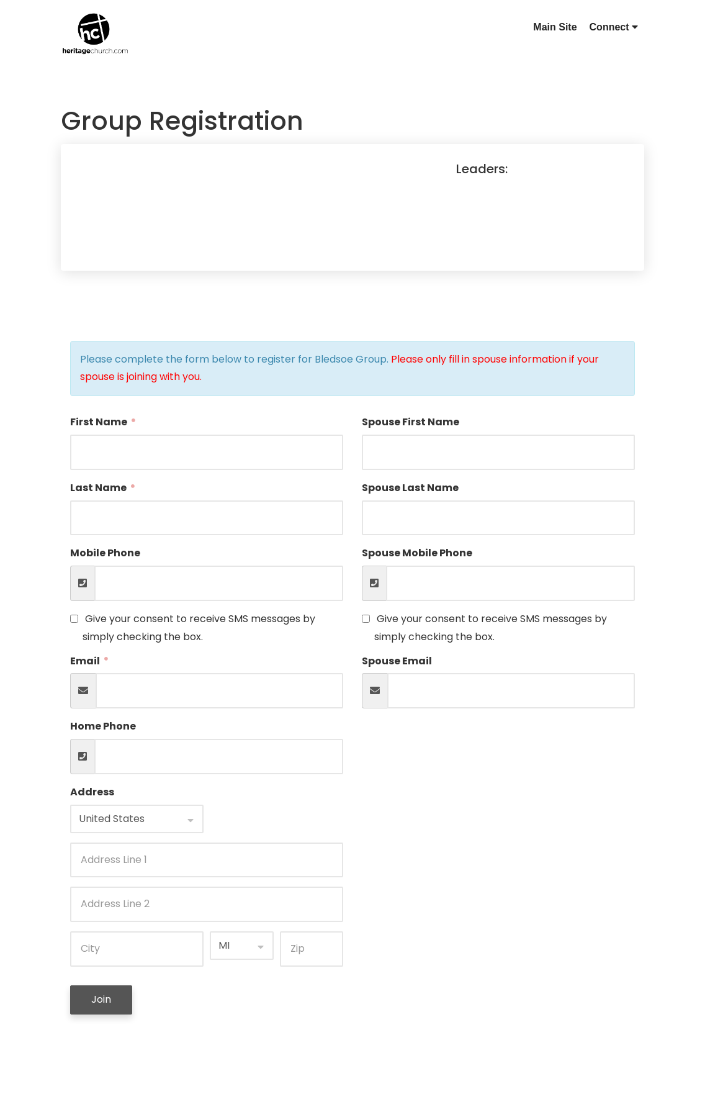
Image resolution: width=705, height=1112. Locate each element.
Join (101, 999)
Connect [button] (614, 27)
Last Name (99, 488)
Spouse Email (397, 661)
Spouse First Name (410, 422)
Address (92, 792)
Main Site (555, 27)
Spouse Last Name (410, 488)
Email (86, 661)
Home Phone (103, 726)
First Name (99, 422)
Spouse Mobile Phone (417, 553)
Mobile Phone (105, 553)
